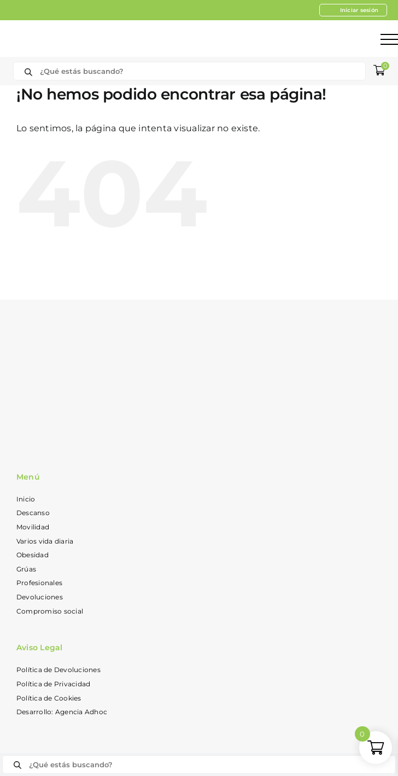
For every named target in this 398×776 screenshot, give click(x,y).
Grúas (26, 569)
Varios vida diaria (44, 541)
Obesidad (32, 555)
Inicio (25, 499)
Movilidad (32, 527)
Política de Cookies (48, 698)
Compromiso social (49, 611)
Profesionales (39, 583)
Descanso (33, 513)
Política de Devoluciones (58, 670)
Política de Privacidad (53, 684)
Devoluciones (39, 597)
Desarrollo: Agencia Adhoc (61, 712)
